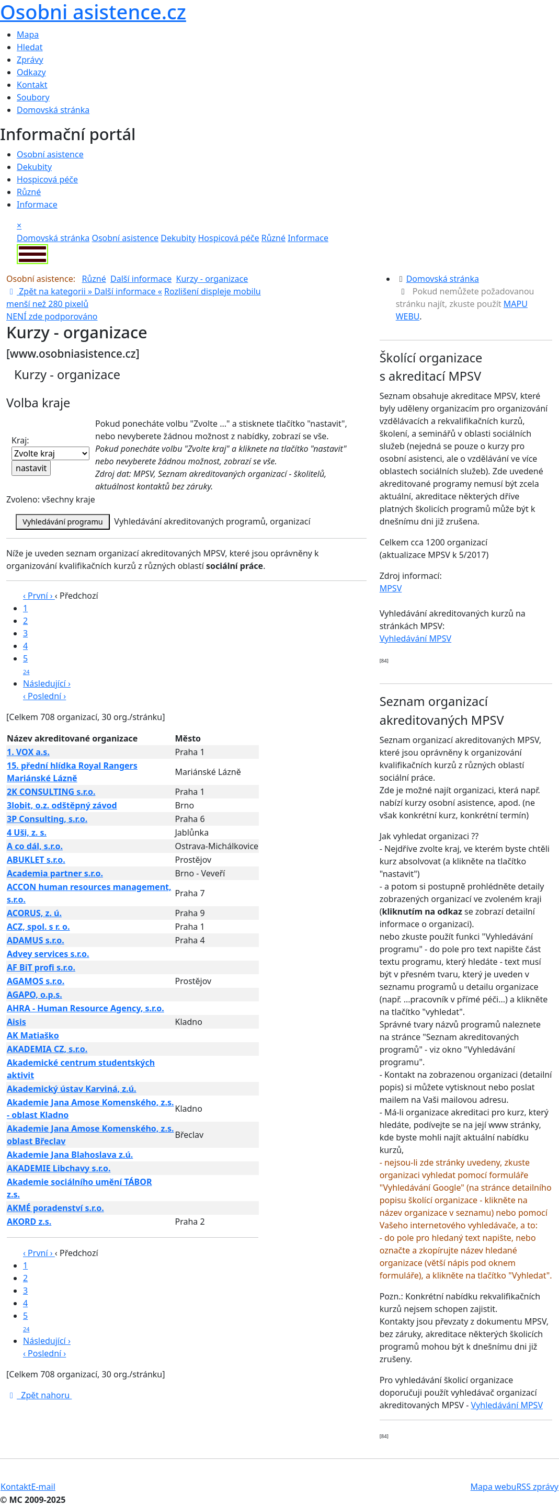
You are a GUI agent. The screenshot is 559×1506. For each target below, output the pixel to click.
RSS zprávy (537, 1486)
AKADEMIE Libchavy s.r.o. (59, 1168)
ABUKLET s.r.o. (36, 859)
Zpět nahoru (39, 1395)
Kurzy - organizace (212, 278)
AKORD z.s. (29, 1221)
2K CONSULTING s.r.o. (51, 791)
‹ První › (39, 595)
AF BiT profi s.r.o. (41, 967)
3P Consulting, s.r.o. (47, 819)
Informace (37, 204)
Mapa (28, 34)
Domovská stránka (53, 110)
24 (26, 672)
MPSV (391, 588)
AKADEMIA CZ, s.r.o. (47, 1049)
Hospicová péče (47, 179)
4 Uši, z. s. (27, 832)
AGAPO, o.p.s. (34, 994)
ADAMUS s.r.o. (35, 940)
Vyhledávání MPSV (415, 638)
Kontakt (32, 84)
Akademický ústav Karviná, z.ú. (71, 1088)
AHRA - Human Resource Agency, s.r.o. (85, 1008)
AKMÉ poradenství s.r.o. (55, 1208)
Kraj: (50, 447)
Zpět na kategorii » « (84, 291)
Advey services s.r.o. (48, 954)
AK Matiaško (33, 1035)
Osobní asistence (50, 154)
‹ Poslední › (44, 696)
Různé (29, 192)
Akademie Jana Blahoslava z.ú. (70, 1154)
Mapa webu (494, 1486)
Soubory (33, 97)
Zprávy (30, 59)
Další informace (141, 278)
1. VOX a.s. (28, 752)
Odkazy (31, 72)
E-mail (43, 1486)
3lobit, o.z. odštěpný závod (62, 805)
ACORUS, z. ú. (34, 913)
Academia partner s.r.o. (55, 873)
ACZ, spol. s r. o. (38, 926)
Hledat (30, 47)
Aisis (16, 1022)
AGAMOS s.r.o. (35, 981)
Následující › (47, 683)
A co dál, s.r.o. (35, 846)
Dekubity (34, 167)
